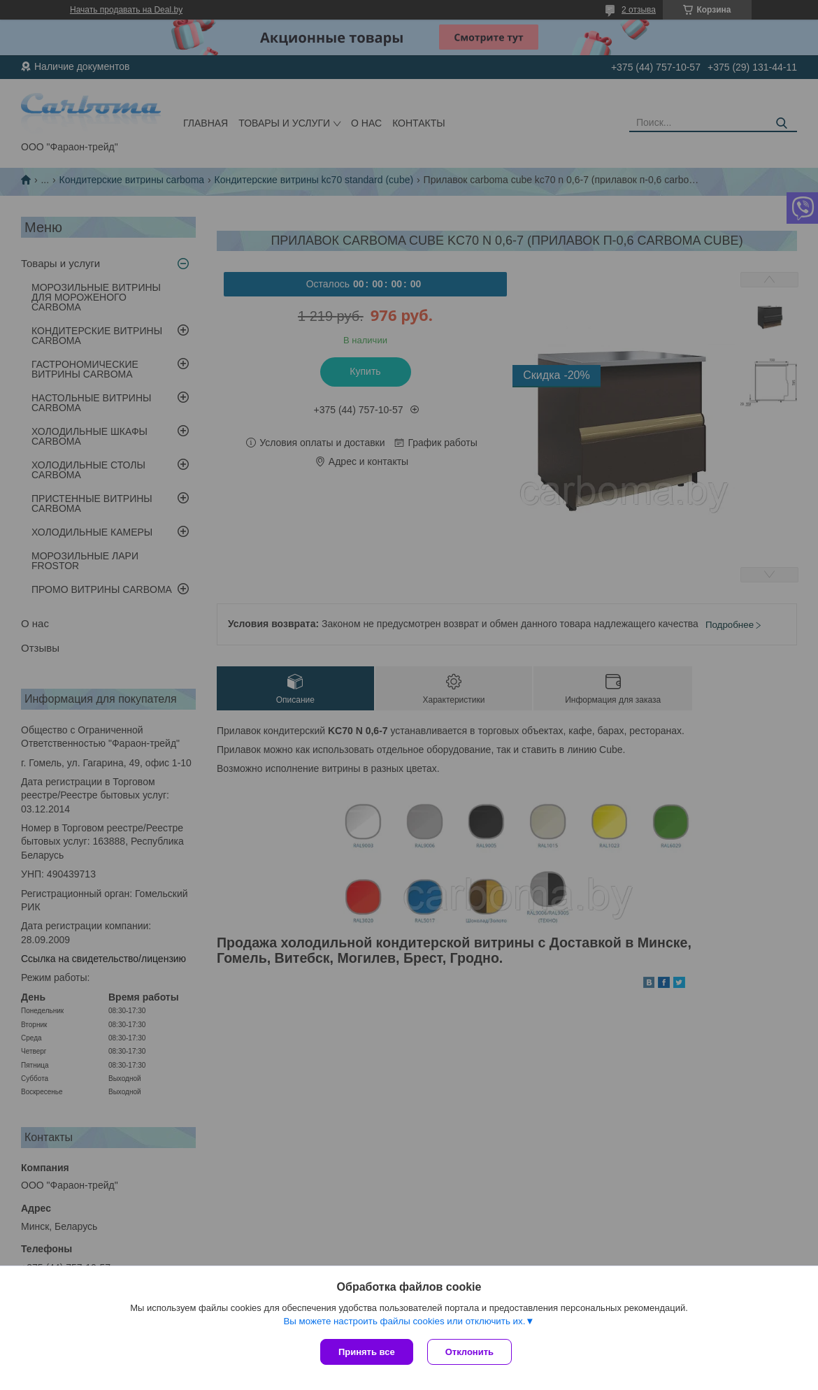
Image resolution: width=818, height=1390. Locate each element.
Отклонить (469, 1352)
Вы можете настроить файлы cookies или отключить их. (404, 1321)
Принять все (366, 1352)
